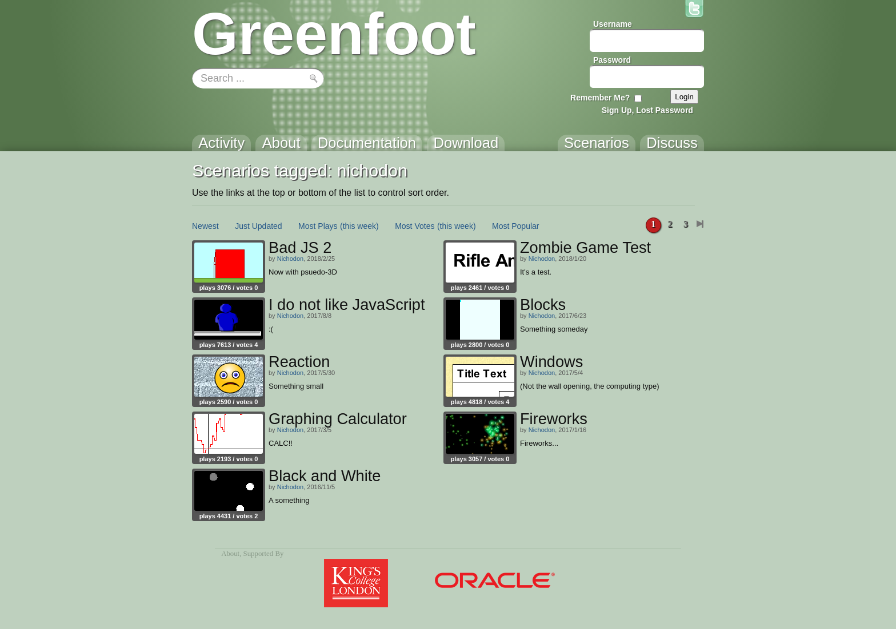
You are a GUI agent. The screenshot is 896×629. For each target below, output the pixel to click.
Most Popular (515, 226)
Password (612, 59)
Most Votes (414, 226)
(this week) (359, 226)
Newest (205, 226)
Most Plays (317, 226)
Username (612, 24)
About (230, 554)
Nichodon (290, 258)
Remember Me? (600, 97)
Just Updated (258, 226)
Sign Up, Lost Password (647, 110)
